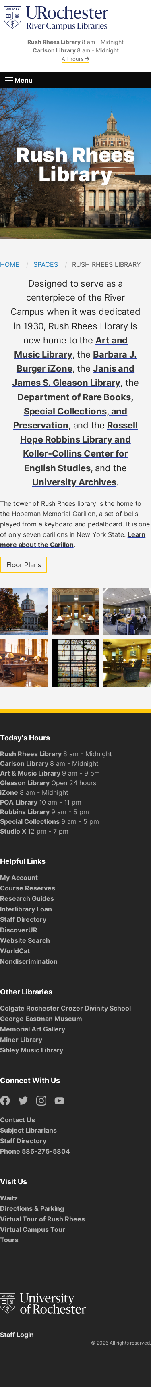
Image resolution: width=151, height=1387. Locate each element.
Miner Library (21, 1039)
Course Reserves (27, 888)
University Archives (74, 482)
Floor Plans (23, 564)
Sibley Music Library (31, 1050)
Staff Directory (23, 919)
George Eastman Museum (41, 1018)
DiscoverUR (18, 929)
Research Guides (27, 898)
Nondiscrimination (29, 961)
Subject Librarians (28, 1130)
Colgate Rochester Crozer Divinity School (65, 1008)
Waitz (9, 1198)
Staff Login (17, 1334)
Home (9, 264)
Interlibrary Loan (26, 909)
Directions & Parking (32, 1208)
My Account (19, 877)
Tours (9, 1239)
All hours (75, 58)
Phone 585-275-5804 (35, 1151)
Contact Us (17, 1119)
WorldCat (15, 950)
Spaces (45, 264)
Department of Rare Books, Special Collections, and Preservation (73, 411)
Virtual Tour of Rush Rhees (42, 1218)
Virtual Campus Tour (32, 1229)
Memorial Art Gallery (32, 1029)
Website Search (25, 940)
